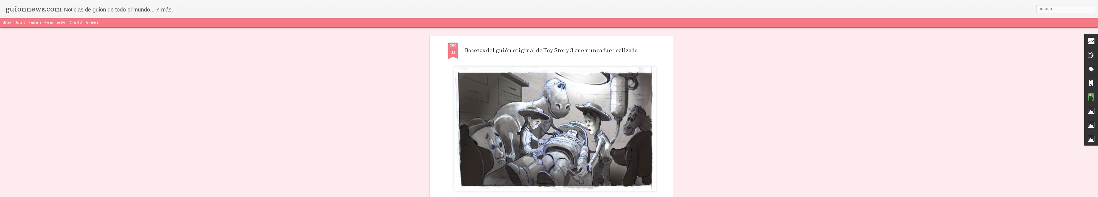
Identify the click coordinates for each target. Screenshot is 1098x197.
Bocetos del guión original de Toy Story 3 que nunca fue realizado (551, 50)
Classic (7, 22)
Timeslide (92, 22)
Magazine (35, 22)
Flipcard (20, 22)
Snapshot (76, 22)
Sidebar (62, 22)
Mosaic (48, 22)
